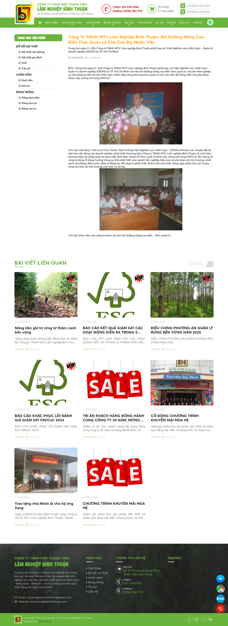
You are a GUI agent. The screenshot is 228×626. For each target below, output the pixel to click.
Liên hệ (197, 22)
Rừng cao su (27, 108)
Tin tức (129, 22)
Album (171, 22)
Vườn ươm (93, 22)
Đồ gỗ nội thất (72, 22)
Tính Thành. (45, 621)
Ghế (23, 63)
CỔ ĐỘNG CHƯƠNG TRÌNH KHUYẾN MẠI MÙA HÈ (175, 418)
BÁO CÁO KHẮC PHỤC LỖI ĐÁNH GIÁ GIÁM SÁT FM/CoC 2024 (43, 418)
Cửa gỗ (24, 68)
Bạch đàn (26, 80)
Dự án (159, 22)
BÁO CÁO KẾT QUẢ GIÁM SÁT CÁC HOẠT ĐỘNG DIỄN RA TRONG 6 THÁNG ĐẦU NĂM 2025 (113, 330)
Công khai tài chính (198, 5)
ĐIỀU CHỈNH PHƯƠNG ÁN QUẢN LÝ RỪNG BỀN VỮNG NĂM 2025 (182, 330)
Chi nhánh (145, 22)
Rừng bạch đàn (29, 98)
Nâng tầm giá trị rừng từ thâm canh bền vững (45, 330)
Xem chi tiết (22, 349)
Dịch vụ (184, 22)
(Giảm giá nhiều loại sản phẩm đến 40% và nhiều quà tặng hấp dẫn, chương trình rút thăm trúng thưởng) (114, 516)
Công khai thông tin (198, 11)
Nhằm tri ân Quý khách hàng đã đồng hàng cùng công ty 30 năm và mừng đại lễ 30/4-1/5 (114, 428)
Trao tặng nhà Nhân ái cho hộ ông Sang (44, 505)
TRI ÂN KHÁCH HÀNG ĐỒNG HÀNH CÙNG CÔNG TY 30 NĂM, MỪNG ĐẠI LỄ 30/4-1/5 (113, 418)
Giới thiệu (51, 22)
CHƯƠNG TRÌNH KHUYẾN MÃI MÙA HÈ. (114, 505)
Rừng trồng (112, 22)
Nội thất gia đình (30, 57)
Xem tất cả (196, 263)
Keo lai (24, 86)
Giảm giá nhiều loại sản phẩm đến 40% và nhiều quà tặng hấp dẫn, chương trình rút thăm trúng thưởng (182, 428)
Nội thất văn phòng (32, 52)
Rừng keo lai (28, 103)
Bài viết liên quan (40, 263)
